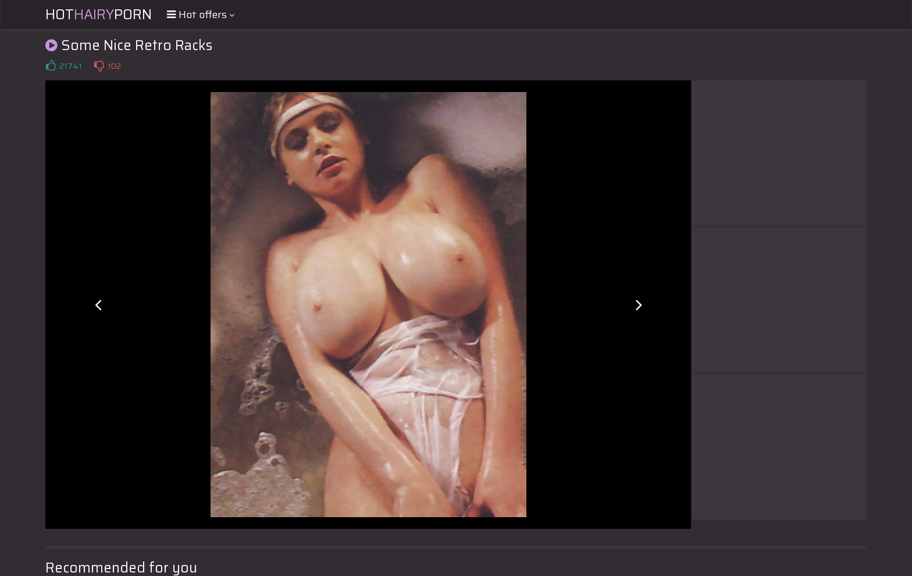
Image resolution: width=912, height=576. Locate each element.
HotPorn (98, 14)
